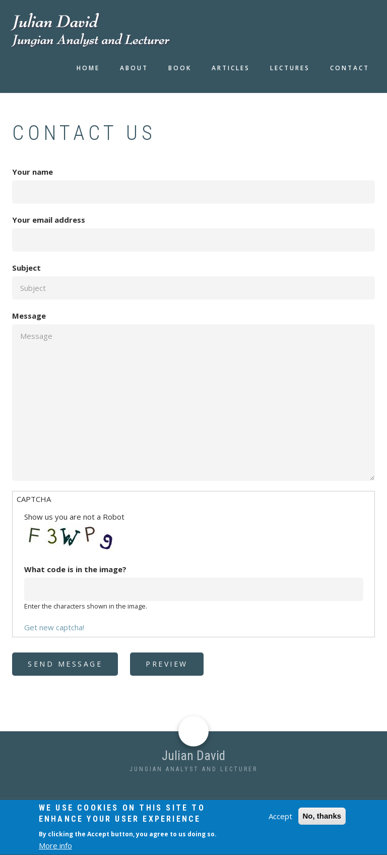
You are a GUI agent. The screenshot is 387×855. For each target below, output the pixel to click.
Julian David (193, 755)
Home (88, 68)
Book (179, 68)
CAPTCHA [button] (34, 499)
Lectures (290, 68)
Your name (32, 172)
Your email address (48, 220)
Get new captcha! (54, 627)
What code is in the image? (75, 569)
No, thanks (322, 822)
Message (29, 316)
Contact (349, 68)
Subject (26, 268)
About (134, 68)
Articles (231, 68)
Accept (280, 822)
